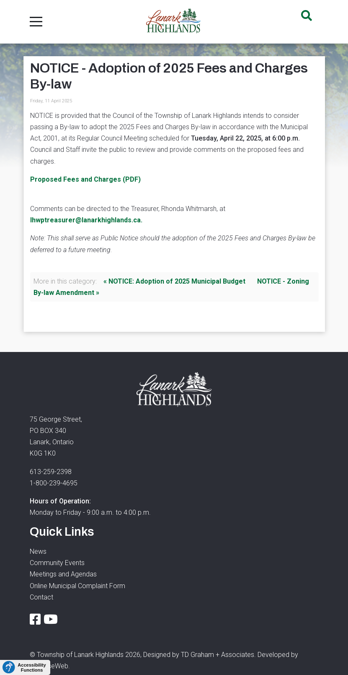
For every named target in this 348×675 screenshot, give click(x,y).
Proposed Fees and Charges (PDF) (85, 179)
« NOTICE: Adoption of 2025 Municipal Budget (174, 281)
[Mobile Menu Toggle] (36, 21)
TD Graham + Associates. (218, 655)
